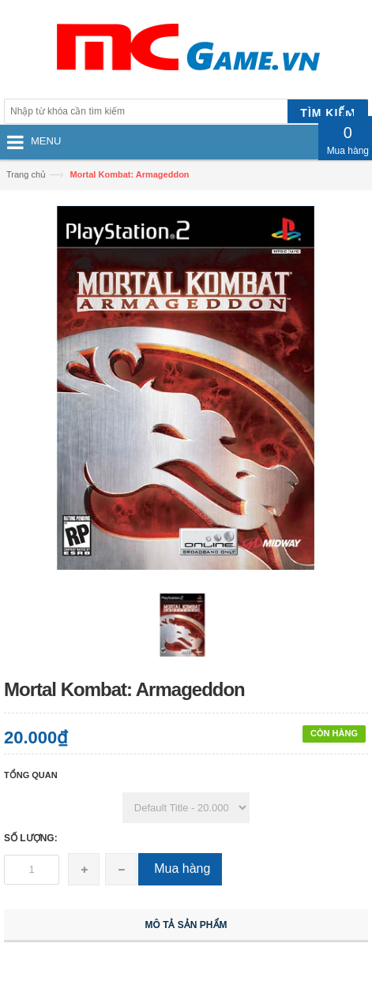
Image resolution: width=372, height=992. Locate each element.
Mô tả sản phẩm (186, 924)
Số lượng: (31, 838)
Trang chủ (26, 174)
